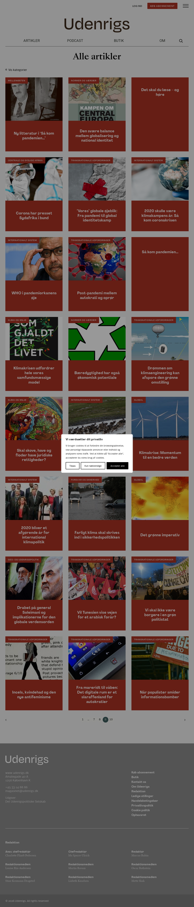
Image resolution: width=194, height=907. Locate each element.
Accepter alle (117, 465)
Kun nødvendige (93, 465)
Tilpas (72, 465)
